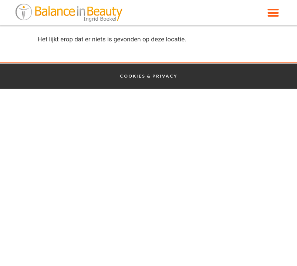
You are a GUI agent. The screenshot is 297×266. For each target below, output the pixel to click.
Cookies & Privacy (149, 76)
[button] (273, 12)
